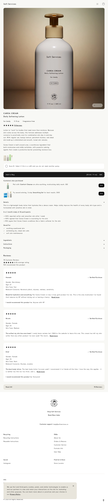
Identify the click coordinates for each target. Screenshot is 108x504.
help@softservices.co (60, 424)
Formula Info (58, 448)
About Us (57, 438)
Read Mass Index (54, 415)
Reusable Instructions (10, 441)
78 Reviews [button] (18, 125)
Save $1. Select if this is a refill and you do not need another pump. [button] (32, 166)
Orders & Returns (60, 441)
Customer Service (60, 445)
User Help (57, 452)
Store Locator (59, 463)
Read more (55, 297)
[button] (97, 4)
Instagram (7, 463)
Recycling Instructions (11, 438)
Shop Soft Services (54, 411)
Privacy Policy (15, 494)
